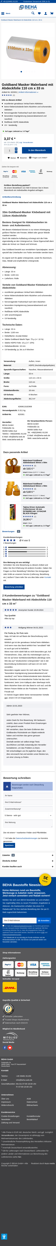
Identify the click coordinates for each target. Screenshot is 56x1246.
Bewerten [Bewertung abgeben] (22, 158)
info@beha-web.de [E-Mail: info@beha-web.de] (24, 1080)
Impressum (6, 1102)
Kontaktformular (33, 1116)
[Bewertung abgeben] (8, 95)
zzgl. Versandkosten (26, 142)
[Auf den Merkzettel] (12, 158)
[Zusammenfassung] (28, 809)
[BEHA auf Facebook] (5, 1049)
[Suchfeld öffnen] (33, 13)
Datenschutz (32, 1102)
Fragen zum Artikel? (38, 158)
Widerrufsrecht (7, 1105)
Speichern (9, 845)
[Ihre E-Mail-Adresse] (28, 802)
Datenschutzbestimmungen (26, 838)
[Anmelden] (44, 920)
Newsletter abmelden (10, 942)
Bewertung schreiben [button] (14, 587)
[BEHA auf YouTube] (10, 1049)
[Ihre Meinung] (28, 824)
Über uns (5, 1099)
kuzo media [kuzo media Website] (50, 1163)
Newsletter (5, 1119)
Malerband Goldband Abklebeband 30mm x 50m (35, 461)
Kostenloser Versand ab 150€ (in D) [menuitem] (36, 1)
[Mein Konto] (45, 13)
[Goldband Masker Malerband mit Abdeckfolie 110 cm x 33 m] (22, 20)
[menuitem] (12, 1)
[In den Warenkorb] (37, 150)
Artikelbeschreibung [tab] (11, 197)
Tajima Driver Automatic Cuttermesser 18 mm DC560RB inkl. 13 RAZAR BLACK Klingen (34, 510)
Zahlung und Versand (10, 1122)
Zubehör (8, 855)
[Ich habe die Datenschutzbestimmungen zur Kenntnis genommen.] (4, 838)
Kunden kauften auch (12, 866)
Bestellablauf (32, 1119)
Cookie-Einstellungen (10, 1116)
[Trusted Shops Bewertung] (27, 1009)
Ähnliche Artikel (9, 861)
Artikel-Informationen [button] (28, 92)
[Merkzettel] (39, 13)
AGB (42, 932)
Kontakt (47, 577)
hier (19, 1157)
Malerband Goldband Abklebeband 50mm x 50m (35, 485)
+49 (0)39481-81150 (10, 1)
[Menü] (6, 13)
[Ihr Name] (28, 795)
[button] (21, 71)
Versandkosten (7, 1135)
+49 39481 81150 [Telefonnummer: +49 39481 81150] (23, 1076)
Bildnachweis (32, 1105)
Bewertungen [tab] (8, 531)
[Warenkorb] (51, 13)
